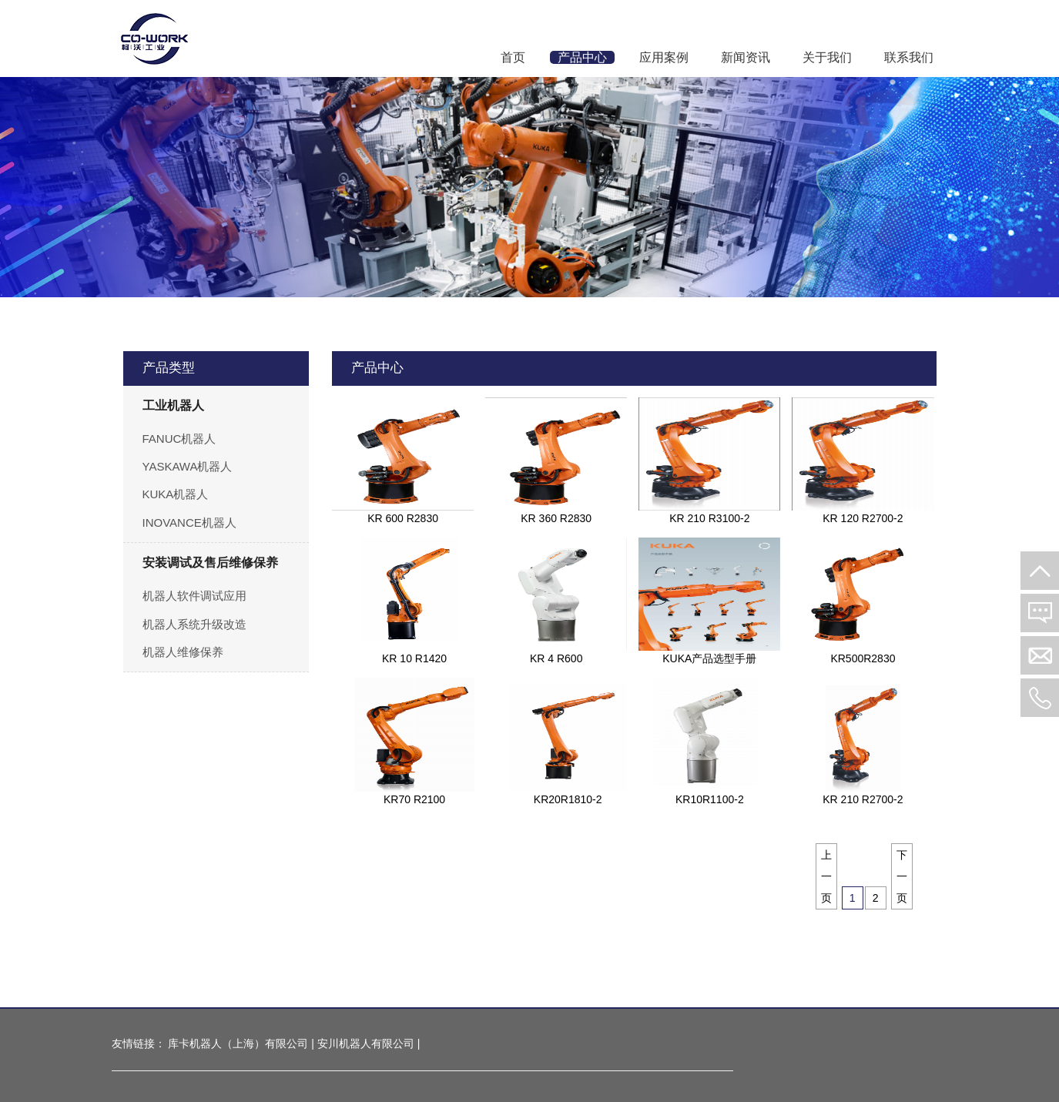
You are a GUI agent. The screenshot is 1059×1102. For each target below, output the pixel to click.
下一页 (901, 876)
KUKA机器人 (175, 494)
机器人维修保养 (182, 651)
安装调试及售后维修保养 (210, 562)
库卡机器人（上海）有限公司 (238, 1043)
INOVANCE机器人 (189, 522)
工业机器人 (173, 405)
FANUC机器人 (179, 438)
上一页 (826, 876)
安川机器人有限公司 (365, 1043)
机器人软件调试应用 (194, 595)
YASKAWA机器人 (187, 466)
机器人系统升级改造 (194, 624)
